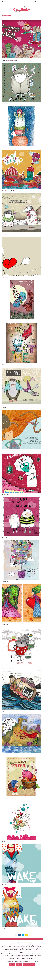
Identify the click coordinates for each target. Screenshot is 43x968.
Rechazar (18, 964)
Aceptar (11, 964)
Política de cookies (24, 961)
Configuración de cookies (28, 964)
